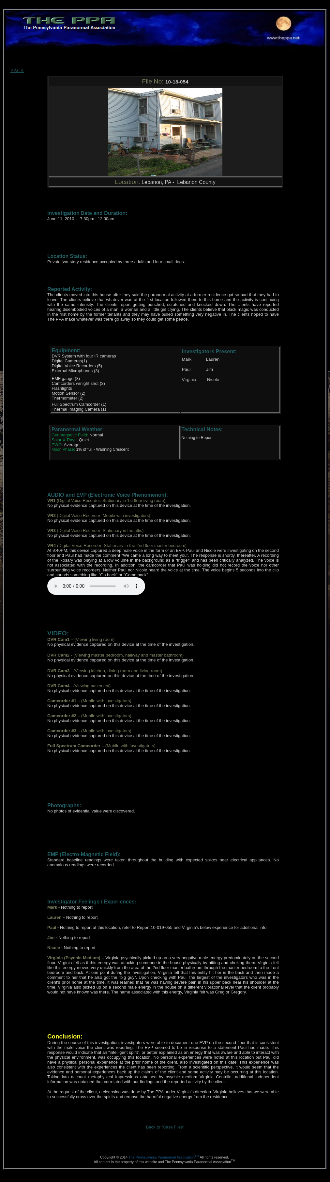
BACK (17, 70)
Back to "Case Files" (165, 1127)
